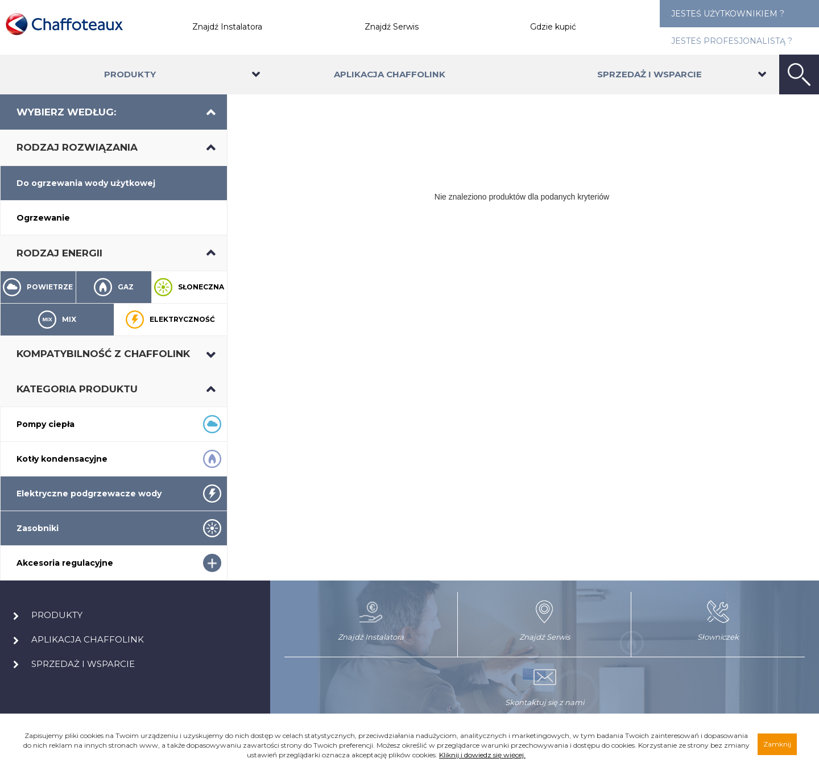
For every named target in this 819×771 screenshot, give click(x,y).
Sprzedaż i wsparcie (649, 74)
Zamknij (777, 744)
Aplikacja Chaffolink (389, 74)
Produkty (130, 74)
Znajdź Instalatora (227, 27)
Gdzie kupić (553, 27)
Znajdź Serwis (392, 27)
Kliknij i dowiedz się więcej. (482, 755)
